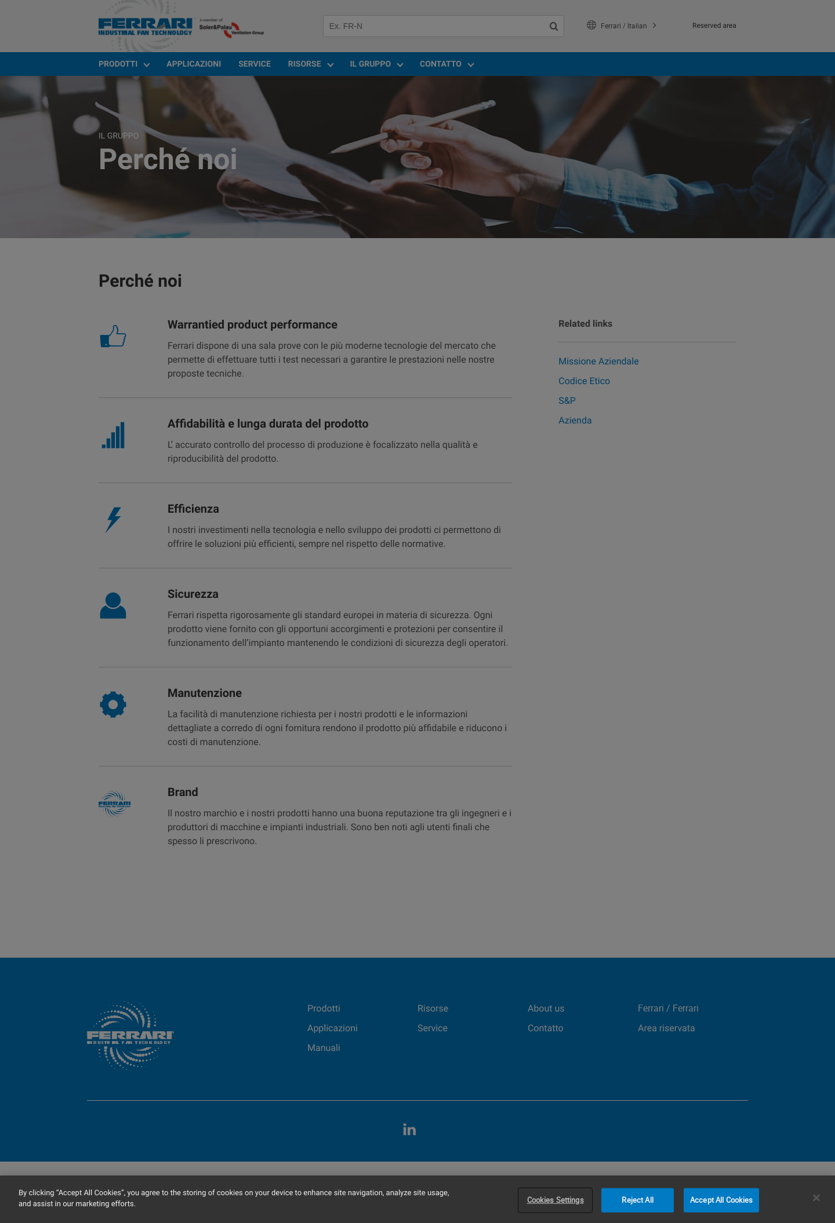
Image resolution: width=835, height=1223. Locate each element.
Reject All (637, 1200)
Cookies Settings (555, 1200)
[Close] (816, 1197)
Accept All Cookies (721, 1200)
